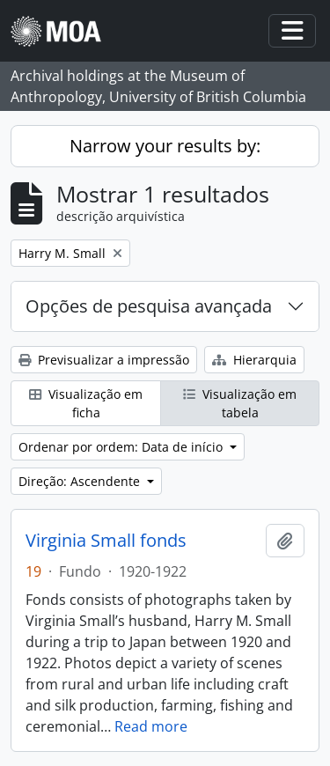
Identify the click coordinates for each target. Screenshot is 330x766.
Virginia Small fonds (106, 540)
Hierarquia (254, 359)
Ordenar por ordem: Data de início (122, 446)
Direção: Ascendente (80, 481)
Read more (150, 726)
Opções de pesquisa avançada (149, 306)
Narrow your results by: (165, 146)
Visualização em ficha (86, 403)
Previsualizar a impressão (103, 359)
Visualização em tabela (240, 403)
